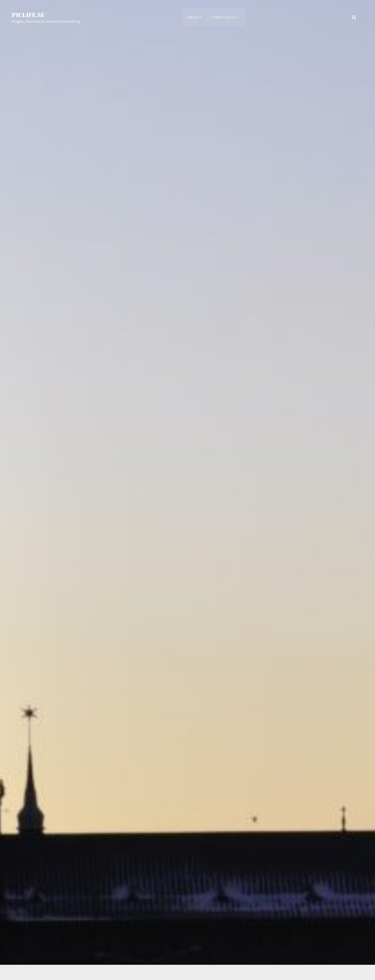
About (195, 17)
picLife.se (28, 15)
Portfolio (225, 17)
